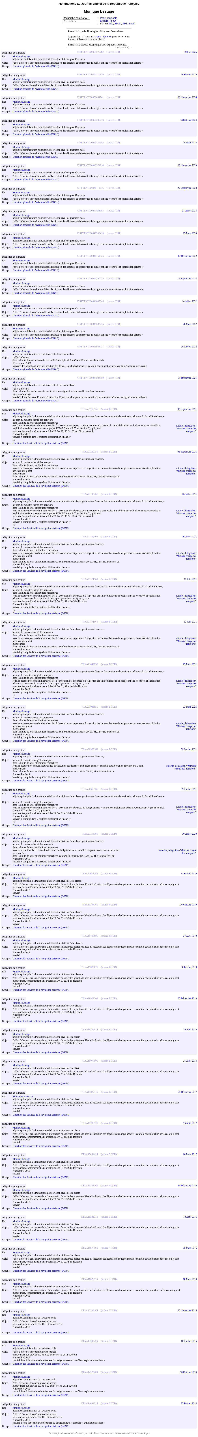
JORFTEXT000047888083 (90, 210)
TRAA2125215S (89, 409)
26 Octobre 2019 (188, 904)
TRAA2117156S (89, 579)
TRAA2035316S (89, 749)
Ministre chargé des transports (186, 430)
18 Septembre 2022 (187, 278)
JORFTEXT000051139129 (90, 74)
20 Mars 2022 (190, 324)
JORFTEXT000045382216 (90, 324)
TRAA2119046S (89, 494)
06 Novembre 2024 (187, 97)
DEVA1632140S (89, 1185)
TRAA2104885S (89, 664)
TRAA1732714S (89, 1092)
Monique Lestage (23, 56)
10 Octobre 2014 (188, 1372)
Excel (132, 23)
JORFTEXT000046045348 (90, 301)
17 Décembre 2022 (187, 256)
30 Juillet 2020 (189, 833)
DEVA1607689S (89, 1248)
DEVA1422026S (89, 1372)
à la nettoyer (143, 1433)
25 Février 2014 (189, 1403)
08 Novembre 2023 (187, 165)
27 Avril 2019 (190, 936)
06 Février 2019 (189, 967)
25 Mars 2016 (190, 1248)
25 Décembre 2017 (187, 1092)
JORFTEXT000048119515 (90, 188)
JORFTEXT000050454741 (90, 97)
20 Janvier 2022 (189, 346)
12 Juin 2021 (190, 579)
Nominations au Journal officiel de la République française (99, 3)
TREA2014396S (89, 833)
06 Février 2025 (189, 74)
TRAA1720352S (89, 1123)
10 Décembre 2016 (187, 1185)
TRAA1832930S (89, 998)
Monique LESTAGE (24, 1096)
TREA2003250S (89, 873)
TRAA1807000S (89, 1060)
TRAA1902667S (89, 967)
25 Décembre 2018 (187, 998)
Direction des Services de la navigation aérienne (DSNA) (41, 443)
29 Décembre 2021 (187, 378)
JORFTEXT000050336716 (90, 120)
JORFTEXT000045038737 (90, 346)
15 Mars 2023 (190, 233)
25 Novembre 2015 (187, 1310)
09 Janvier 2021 (189, 749)
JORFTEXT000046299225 (90, 278)
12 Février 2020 (189, 873)
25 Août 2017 (190, 1123)
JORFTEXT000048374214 (90, 165)
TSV (111, 23)
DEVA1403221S (89, 1403)
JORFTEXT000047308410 (90, 233)
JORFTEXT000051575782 (90, 52)
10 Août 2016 (190, 1216)
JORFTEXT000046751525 (90, 256)
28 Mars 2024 (190, 142)
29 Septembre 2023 (187, 188)
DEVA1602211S (89, 1279)
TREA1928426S (89, 904)
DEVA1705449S (89, 1154)
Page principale (108, 18)
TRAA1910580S (89, 936)
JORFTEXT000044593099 (90, 378)
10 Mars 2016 (190, 1279)
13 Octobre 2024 (188, 120)
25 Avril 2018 (190, 1060)
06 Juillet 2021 (189, 494)
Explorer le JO (108, 20)
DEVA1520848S (89, 1310)
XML (125, 23)
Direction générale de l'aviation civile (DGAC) (36, 66)
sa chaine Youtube (101, 36)
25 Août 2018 (190, 1029)
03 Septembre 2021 (187, 409)
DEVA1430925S (89, 1341)
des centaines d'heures (72, 1433)
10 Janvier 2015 (189, 1341)
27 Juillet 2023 (189, 210)
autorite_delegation (185, 425)
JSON (117, 23)
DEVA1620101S (89, 1216)
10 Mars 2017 (190, 1154)
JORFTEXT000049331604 (90, 142)
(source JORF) (114, 52)
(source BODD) (109, 409)
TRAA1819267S (89, 1029)
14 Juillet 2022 (189, 301)
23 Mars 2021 (190, 664)
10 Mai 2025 (190, 52)
